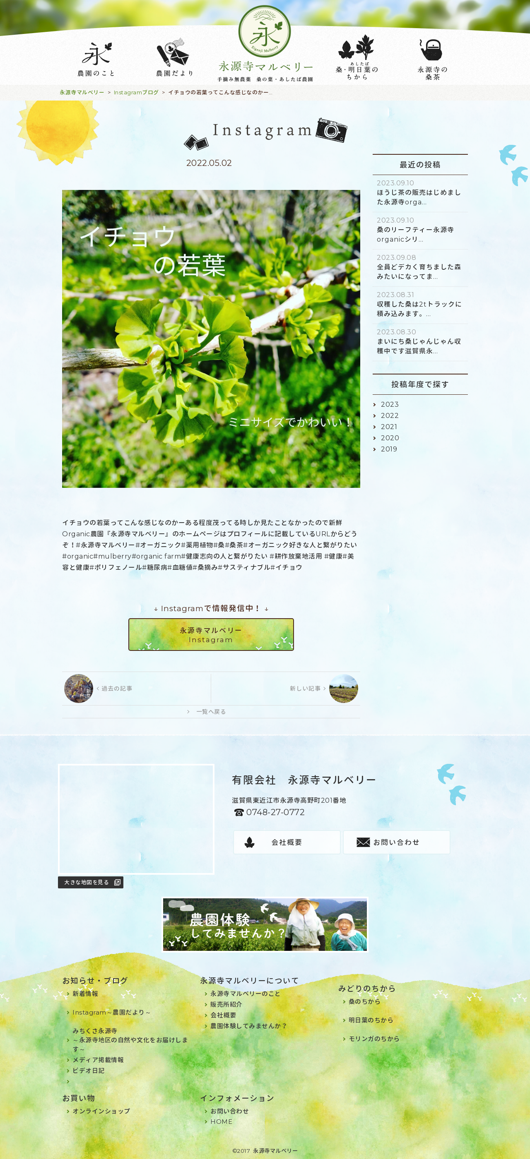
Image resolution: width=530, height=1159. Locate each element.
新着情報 (85, 994)
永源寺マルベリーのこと (245, 994)
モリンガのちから (374, 1039)
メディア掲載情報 (98, 1060)
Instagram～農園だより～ (111, 1012)
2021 (389, 427)
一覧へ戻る (211, 711)
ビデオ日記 (88, 1071)
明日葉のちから (371, 1020)
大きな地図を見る (86, 882)
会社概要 (287, 842)
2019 (389, 449)
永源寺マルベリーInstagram (211, 635)
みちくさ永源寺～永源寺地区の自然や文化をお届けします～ (130, 1040)
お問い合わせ (396, 842)
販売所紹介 (226, 1004)
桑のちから (365, 1001)
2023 (390, 404)
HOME (221, 1121)
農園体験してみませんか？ (248, 1026)
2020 (390, 438)
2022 (390, 416)
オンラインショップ (101, 1111)
